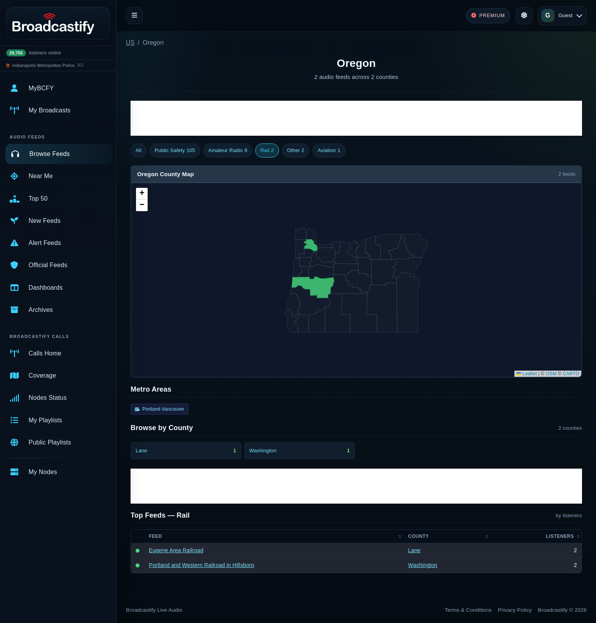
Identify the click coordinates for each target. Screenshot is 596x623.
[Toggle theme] (524, 15)
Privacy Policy (515, 610)
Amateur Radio (227, 150)
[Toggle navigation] (134, 15)
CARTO (571, 373)
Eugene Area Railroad (176, 550)
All (138, 150)
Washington (422, 565)
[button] (142, 194)
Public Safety (175, 150)
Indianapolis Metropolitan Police (43, 65)
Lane (414, 550)
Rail (267, 150)
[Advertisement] (356, 118)
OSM (551, 373)
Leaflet (526, 373)
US (130, 42)
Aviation (328, 150)
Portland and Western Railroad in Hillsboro (201, 565)
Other (296, 150)
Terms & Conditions (468, 610)
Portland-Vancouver (159, 409)
